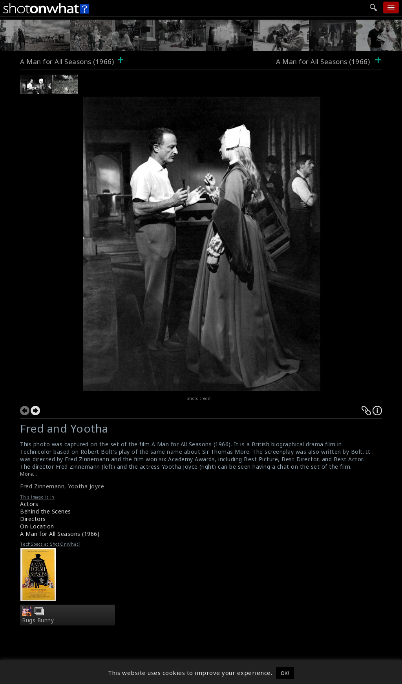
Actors (29, 504)
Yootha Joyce (86, 486)
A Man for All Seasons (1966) (67, 61)
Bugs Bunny (38, 620)
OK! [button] (285, 673)
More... (28, 474)
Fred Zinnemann (42, 486)
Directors (33, 519)
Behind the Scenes (45, 511)
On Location (37, 526)
